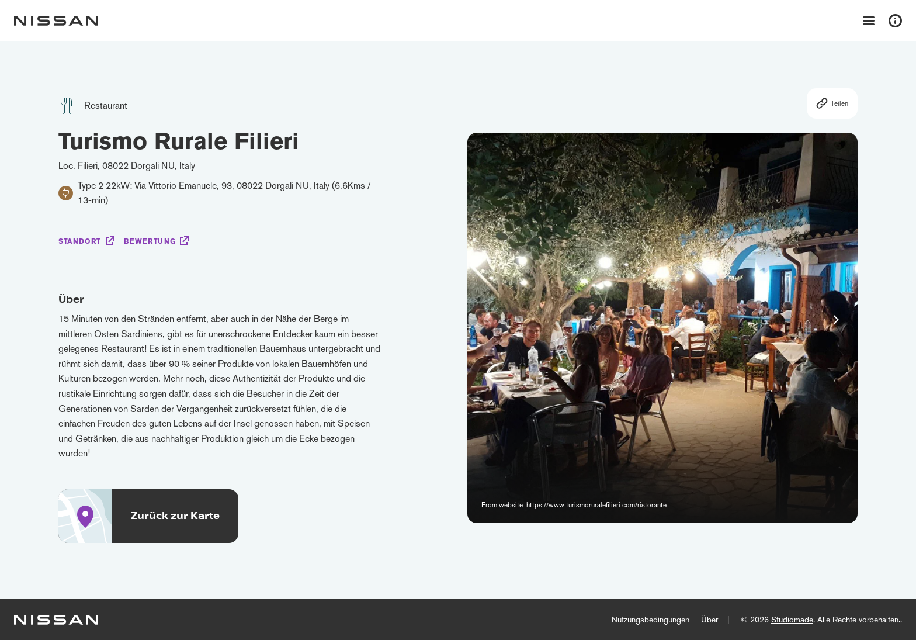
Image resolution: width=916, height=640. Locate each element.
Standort (79, 241)
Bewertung (149, 241)
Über (709, 619)
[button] (836, 319)
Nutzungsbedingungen (650, 619)
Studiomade (792, 619)
